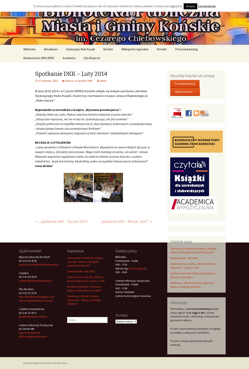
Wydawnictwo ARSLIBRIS (38, 58)
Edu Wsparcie (92, 58)
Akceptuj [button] (190, 6)
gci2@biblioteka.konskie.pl (33, 316)
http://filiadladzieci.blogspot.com (36, 296)
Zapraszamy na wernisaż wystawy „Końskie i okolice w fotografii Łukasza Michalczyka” (85, 261)
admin (103, 80)
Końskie (108, 49)
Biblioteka (29, 49)
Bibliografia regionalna (134, 49)
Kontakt (162, 49)
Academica (69, 58)
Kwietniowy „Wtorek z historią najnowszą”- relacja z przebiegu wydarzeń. (84, 300)
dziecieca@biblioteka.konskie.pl (36, 300)
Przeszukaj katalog (186, 49)
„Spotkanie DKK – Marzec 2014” (126, 221)
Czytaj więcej (207, 6)
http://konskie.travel (29, 332)
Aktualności (51, 49)
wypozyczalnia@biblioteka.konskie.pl (39, 264)
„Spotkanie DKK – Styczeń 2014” (61, 221)
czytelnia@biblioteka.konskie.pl (35, 280)
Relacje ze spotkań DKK (79, 80)
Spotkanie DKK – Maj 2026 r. (184, 258)
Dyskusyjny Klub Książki (80, 49)
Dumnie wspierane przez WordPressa (45, 363)
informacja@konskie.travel (33, 336)
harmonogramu (136, 268)
